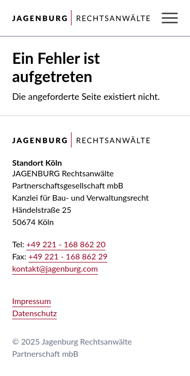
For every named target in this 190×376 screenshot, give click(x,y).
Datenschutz (34, 313)
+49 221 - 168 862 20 (65, 244)
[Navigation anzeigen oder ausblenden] (170, 18)
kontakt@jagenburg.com (55, 268)
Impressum (31, 301)
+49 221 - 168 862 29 (67, 256)
